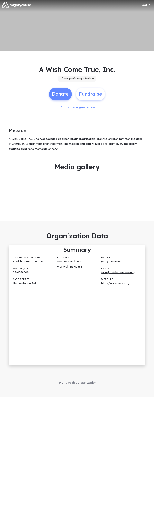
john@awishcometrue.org (118, 270)
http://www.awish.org (115, 281)
